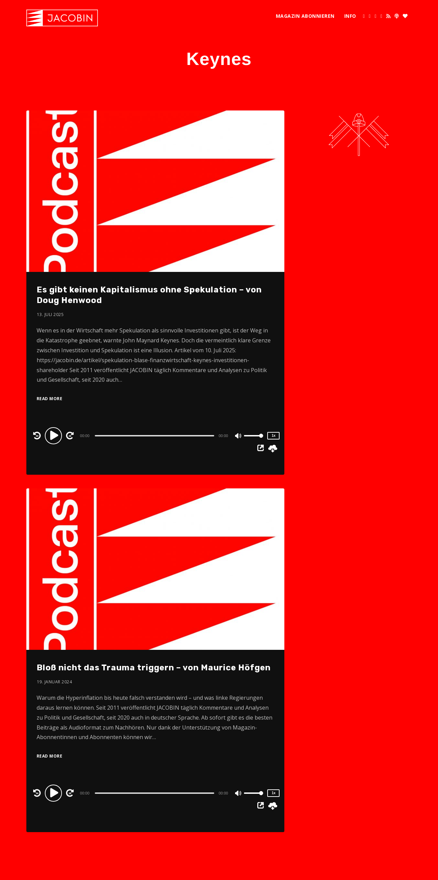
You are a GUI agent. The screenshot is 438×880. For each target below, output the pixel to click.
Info (350, 16)
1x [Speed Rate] (273, 435)
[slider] (154, 435)
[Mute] (238, 436)
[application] (155, 435)
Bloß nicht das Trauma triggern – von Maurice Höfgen (154, 667)
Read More (50, 399)
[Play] (54, 435)
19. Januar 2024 (54, 682)
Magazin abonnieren (305, 16)
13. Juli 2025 (50, 314)
